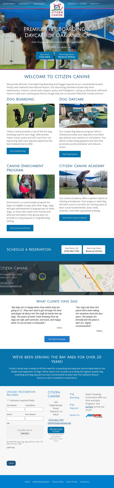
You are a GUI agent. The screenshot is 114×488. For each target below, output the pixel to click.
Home (27, 482)
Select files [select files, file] (24, 433)
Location (83, 3)
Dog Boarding (8, 3)
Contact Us (94, 3)
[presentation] (24, 454)
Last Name (30, 405)
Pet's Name (30, 414)
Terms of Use (71, 482)
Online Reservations (41, 482)
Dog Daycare (24, 3)
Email (9, 414)
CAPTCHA (11, 447)
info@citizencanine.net (59, 422)
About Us (71, 3)
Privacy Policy (57, 482)
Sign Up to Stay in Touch (56, 430)
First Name (12, 405)
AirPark (89, 406)
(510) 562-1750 (56, 419)
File (8, 423)
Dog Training (39, 3)
